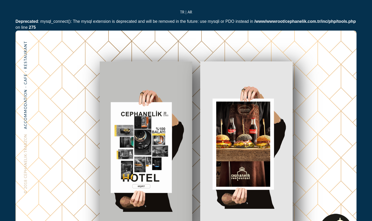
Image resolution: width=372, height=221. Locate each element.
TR (182, 12)
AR (190, 12)
